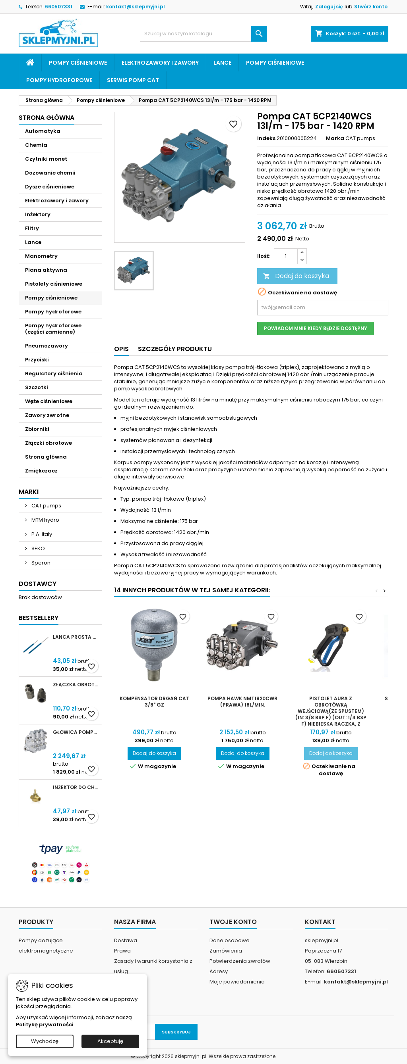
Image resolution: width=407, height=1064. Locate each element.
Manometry (41, 256)
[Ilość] (286, 256)
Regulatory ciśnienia (54, 373)
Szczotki (36, 387)
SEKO (37, 548)
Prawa (122, 951)
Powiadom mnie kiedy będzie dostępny (315, 328)
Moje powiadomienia (237, 981)
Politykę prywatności (45, 1024)
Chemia (36, 145)
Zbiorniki (37, 429)
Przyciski (37, 359)
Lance (222, 63)
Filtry (32, 228)
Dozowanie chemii (50, 173)
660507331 (58, 6)
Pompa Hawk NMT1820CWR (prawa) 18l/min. (242, 701)
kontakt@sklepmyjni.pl (135, 6)
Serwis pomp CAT (133, 80)
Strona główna (46, 117)
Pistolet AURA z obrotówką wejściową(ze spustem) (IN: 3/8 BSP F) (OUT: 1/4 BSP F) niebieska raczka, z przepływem (330, 714)
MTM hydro (44, 520)
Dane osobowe (229, 940)
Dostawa (125, 940)
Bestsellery (38, 617)
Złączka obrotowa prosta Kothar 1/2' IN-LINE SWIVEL (76, 684)
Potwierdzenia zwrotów (239, 961)
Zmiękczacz (41, 470)
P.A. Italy (41, 534)
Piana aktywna (46, 270)
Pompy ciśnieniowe (78, 63)
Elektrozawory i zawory (160, 63)
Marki (29, 491)
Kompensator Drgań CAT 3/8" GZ (154, 701)
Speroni (41, 563)
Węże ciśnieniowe (48, 401)
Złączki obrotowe (48, 443)
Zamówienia (225, 951)
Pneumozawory (46, 346)
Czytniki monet (46, 159)
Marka (335, 138)
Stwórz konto (371, 6)
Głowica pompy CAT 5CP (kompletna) (76, 732)
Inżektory (37, 214)
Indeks (266, 138)
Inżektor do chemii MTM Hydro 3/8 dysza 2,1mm (76, 787)
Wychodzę (44, 1041)
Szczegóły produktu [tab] (175, 348)
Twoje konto (233, 921)
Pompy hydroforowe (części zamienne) (53, 329)
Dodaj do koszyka (296, 275)
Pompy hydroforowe (59, 80)
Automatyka (42, 131)
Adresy (218, 971)
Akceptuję (110, 1041)
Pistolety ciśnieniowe (53, 284)
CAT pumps (45, 505)
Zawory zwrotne (47, 415)
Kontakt (320, 921)
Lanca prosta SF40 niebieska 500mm (76, 637)
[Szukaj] (203, 34)
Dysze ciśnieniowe (49, 186)
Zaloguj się (329, 6)
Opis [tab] (121, 348)
